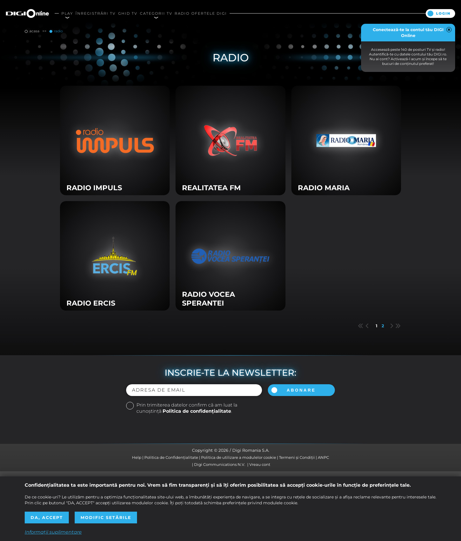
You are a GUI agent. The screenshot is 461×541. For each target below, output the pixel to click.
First (360, 326)
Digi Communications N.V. (219, 464)
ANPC (323, 457)
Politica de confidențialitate (197, 411)
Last (398, 326)
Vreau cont (259, 464)
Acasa (34, 31)
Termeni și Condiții (297, 457)
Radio (58, 31)
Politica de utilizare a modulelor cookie (238, 457)
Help (136, 457)
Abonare (301, 390)
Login (443, 13)
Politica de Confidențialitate (171, 457)
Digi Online (27, 13)
